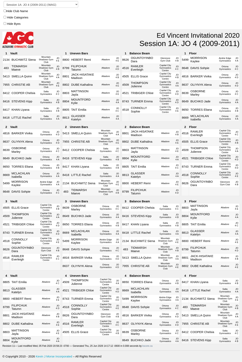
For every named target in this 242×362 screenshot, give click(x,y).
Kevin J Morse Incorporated (54, 356)
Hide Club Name (16, 11)
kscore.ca (147, 346)
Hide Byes (12, 23)
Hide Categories (16, 17)
